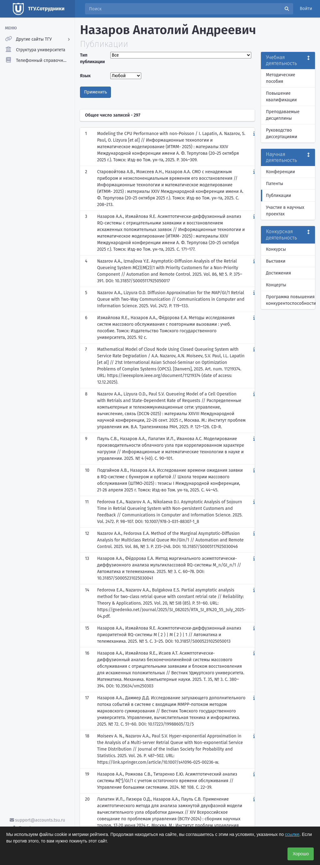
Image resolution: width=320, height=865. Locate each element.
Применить (95, 92)
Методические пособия (280, 78)
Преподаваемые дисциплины (282, 115)
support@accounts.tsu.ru (37, 820)
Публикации (278, 195)
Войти (306, 8)
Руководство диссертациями (281, 133)
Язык (85, 75)
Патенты (274, 183)
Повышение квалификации (281, 97)
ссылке (292, 834)
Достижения (278, 273)
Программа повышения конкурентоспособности (290, 300)
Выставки (275, 261)
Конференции (280, 171)
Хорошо (300, 853)
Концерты (276, 285)
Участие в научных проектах (285, 211)
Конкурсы (276, 249)
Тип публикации (92, 58)
